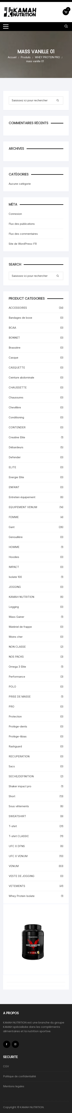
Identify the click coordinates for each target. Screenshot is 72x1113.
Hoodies (14, 557)
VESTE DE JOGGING (21, 876)
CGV (6, 1066)
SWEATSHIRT (17, 816)
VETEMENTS (17, 886)
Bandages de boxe (20, 317)
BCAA (12, 327)
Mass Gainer (16, 616)
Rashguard (15, 746)
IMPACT (14, 567)
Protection (15, 716)
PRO (11, 706)
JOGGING (15, 587)
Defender (15, 457)
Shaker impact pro (20, 786)
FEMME (14, 517)
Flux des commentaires (23, 233)
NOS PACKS (16, 656)
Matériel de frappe (20, 626)
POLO (12, 686)
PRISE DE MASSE (20, 696)
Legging (14, 607)
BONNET (14, 337)
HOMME (14, 547)
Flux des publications (22, 224)
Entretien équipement (22, 497)
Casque (13, 357)
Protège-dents (18, 726)
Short (12, 796)
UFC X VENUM (18, 856)
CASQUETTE (17, 367)
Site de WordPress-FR (23, 243)
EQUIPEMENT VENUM (23, 507)
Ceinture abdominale (21, 377)
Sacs (12, 766)
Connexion (15, 214)
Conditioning (16, 417)
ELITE (12, 467)
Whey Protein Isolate (22, 896)
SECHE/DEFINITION (21, 776)
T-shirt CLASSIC (19, 836)
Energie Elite (16, 477)
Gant (11, 527)
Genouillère (16, 537)
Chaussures (16, 397)
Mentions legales (13, 1086)
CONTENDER (17, 427)
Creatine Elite (17, 437)
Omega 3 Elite (17, 666)
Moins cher (16, 636)
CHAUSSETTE (18, 387)
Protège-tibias (18, 736)
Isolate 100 (15, 577)
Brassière (14, 347)
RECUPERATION (19, 756)
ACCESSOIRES (18, 307)
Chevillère (15, 407)
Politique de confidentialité (19, 1076)
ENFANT (14, 487)
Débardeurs (16, 447)
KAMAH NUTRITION (21, 597)
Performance (17, 676)
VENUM (14, 866)
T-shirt (13, 826)
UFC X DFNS (17, 846)
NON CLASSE (17, 646)
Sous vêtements (19, 806)
